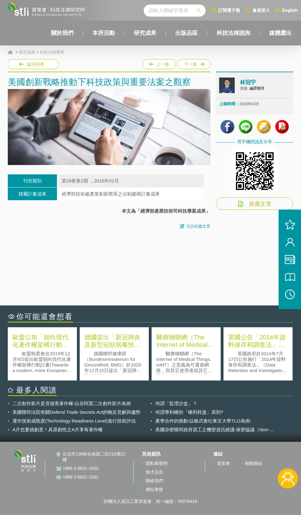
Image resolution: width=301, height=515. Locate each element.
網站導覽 (154, 489)
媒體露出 (280, 33)
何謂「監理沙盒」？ (176, 403)
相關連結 (253, 463)
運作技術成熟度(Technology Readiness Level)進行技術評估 (74, 420)
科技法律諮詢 (233, 33)
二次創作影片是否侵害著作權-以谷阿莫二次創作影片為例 (71, 403)
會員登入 (261, 10)
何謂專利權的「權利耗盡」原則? (189, 412)
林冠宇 (248, 82)
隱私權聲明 (156, 463)
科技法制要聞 (52, 52)
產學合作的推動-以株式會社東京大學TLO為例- (203, 420)
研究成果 (145, 33)
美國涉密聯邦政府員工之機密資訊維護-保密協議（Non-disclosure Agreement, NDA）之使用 (212, 429)
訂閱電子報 (229, 10)
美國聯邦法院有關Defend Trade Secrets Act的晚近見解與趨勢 (76, 412)
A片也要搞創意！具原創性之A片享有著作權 (57, 429)
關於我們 (62, 33)
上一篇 (159, 63)
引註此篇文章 (198, 226)
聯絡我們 (154, 480)
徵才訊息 (154, 472)
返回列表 (35, 64)
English (290, 10)
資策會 (223, 463)
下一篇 (193, 63)
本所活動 (103, 33)
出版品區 (186, 33)
